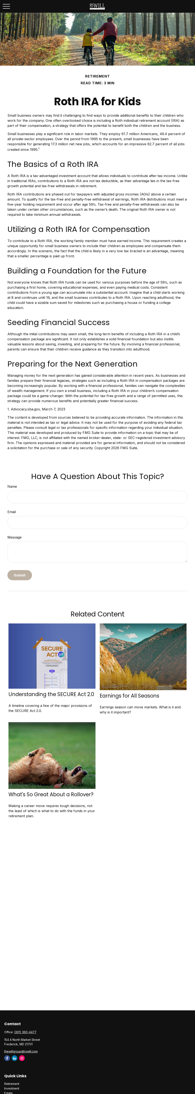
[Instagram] (22, 1058)
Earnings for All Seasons (129, 695)
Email (11, 512)
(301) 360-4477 (25, 1032)
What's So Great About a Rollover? (50, 794)
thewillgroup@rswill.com (21, 1051)
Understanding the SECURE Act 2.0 (51, 694)
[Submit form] (19, 575)
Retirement (11, 1084)
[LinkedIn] (14, 1058)
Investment (11, 1088)
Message (14, 537)
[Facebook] (7, 1058)
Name (12, 486)
